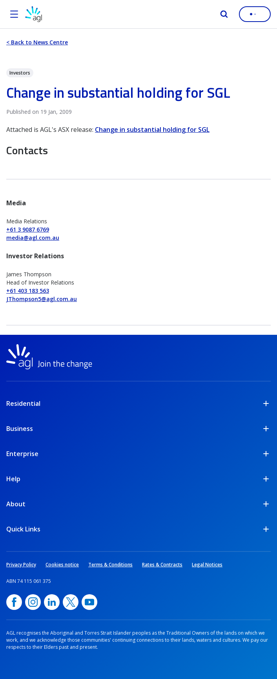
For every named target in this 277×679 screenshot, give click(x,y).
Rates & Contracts (162, 564)
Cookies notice (62, 564)
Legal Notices (207, 564)
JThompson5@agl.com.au (41, 299)
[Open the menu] (14, 14)
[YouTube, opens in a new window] (89, 602)
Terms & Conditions (110, 564)
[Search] (224, 14)
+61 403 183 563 (27, 290)
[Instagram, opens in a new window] (33, 602)
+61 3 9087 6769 (27, 229)
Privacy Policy (21, 564)
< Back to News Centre (37, 42)
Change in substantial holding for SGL (152, 129)
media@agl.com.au (32, 237)
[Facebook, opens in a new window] (14, 602)
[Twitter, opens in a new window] (70, 602)
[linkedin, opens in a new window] (52, 602)
